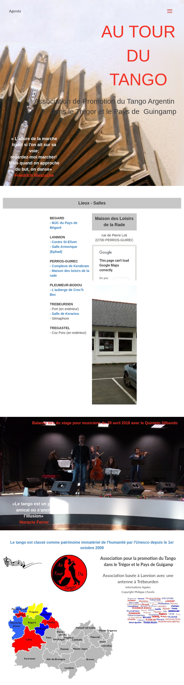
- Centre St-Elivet (63, 242)
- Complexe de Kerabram (69, 266)
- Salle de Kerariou (64, 314)
